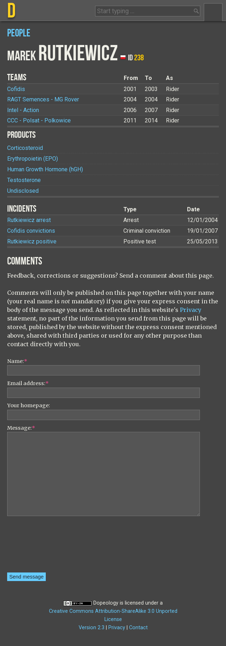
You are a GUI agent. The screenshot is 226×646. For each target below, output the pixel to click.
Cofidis (16, 89)
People (18, 33)
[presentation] (36, 546)
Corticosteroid (25, 148)
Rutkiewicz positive (31, 241)
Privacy (190, 309)
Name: (17, 361)
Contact (138, 628)
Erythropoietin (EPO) (32, 158)
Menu (213, 12)
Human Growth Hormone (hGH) (45, 169)
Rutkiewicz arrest (29, 220)
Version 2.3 (91, 628)
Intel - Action (23, 110)
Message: (21, 428)
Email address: (28, 383)
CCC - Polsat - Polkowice (39, 120)
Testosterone (24, 180)
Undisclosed (23, 190)
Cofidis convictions (31, 230)
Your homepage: (28, 405)
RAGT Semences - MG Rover (43, 99)
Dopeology (105, 603)
